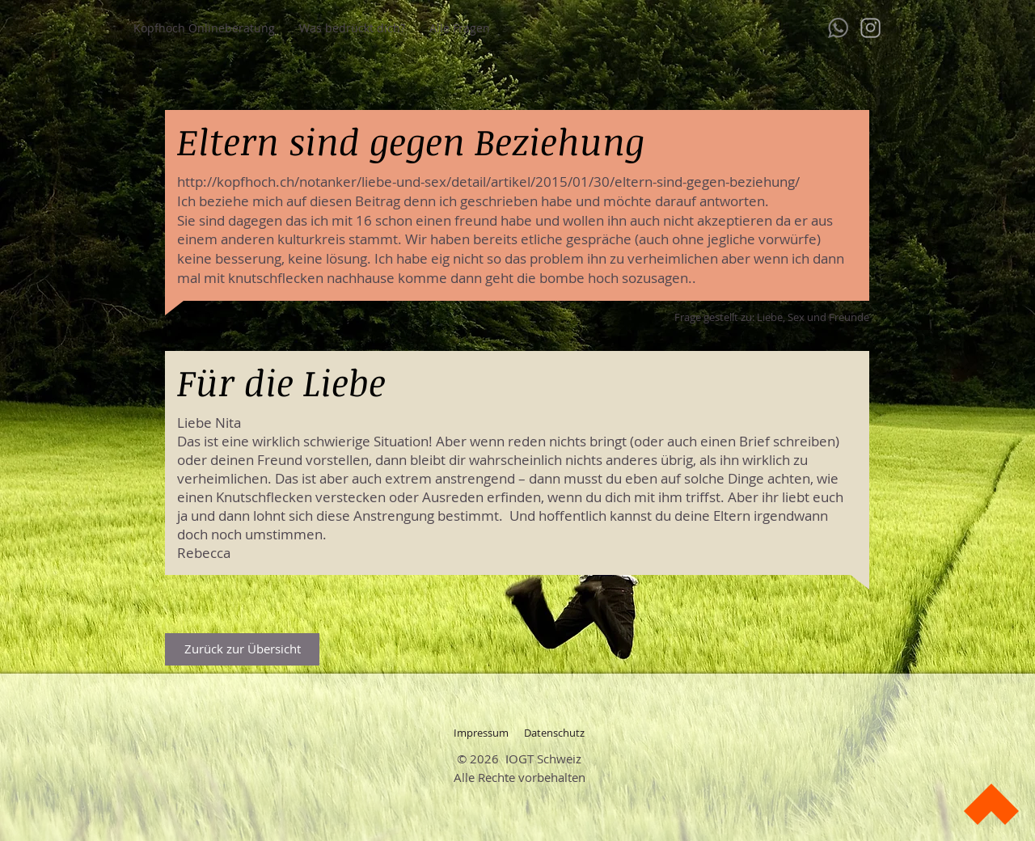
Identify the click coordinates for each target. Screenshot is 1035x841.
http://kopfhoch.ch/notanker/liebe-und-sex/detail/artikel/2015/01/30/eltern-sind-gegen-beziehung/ (488, 181)
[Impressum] (481, 732)
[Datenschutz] (554, 732)
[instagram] (870, 28)
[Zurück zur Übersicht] (242, 649)
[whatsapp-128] (838, 28)
